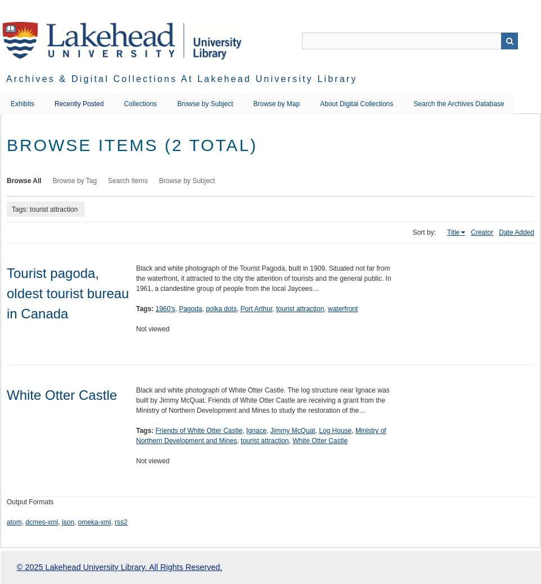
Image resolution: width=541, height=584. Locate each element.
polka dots (221, 309)
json (68, 522)
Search (509, 41)
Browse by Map (277, 104)
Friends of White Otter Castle (198, 431)
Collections (140, 104)
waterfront (343, 309)
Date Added (516, 232)
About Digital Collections (356, 104)
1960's (165, 309)
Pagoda (190, 309)
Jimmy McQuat (292, 431)
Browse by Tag (75, 181)
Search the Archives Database (458, 104)
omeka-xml (94, 522)
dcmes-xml (41, 522)
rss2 (121, 522)
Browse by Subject (205, 104)
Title (453, 232)
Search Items (128, 181)
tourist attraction (300, 309)
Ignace (256, 431)
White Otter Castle (62, 395)
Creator (482, 232)
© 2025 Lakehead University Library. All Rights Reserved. (119, 567)
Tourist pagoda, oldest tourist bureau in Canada (68, 293)
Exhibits (22, 104)
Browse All (24, 181)
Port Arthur (257, 309)
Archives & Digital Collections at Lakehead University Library (182, 79)
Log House (335, 431)
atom (14, 522)
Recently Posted (79, 104)
